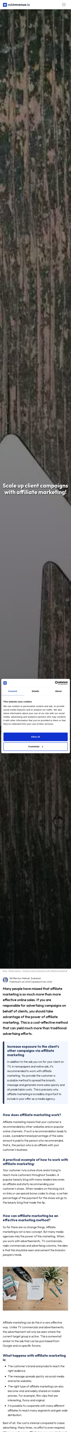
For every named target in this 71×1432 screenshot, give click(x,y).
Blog (5, 971)
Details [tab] (35, 691)
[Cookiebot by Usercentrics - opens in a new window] (55, 683)
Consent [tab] (12, 691)
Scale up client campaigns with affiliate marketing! (45, 971)
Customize (35, 746)
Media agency (15, 971)
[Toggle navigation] (64, 5)
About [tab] (58, 691)
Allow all (35, 736)
